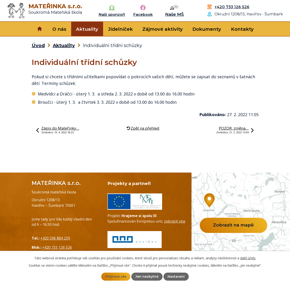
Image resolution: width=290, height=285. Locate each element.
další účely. (248, 258)
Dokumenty (206, 29)
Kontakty (242, 29)
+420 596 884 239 (55, 238)
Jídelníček (120, 29)
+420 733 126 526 (231, 7)
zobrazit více (174, 221)
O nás (59, 29)
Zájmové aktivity (162, 29)
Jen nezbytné (146, 276)
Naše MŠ (174, 14)
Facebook (143, 14)
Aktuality (87, 29)
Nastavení (176, 276)
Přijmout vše (115, 276)
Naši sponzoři (112, 14)
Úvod (39, 29)
